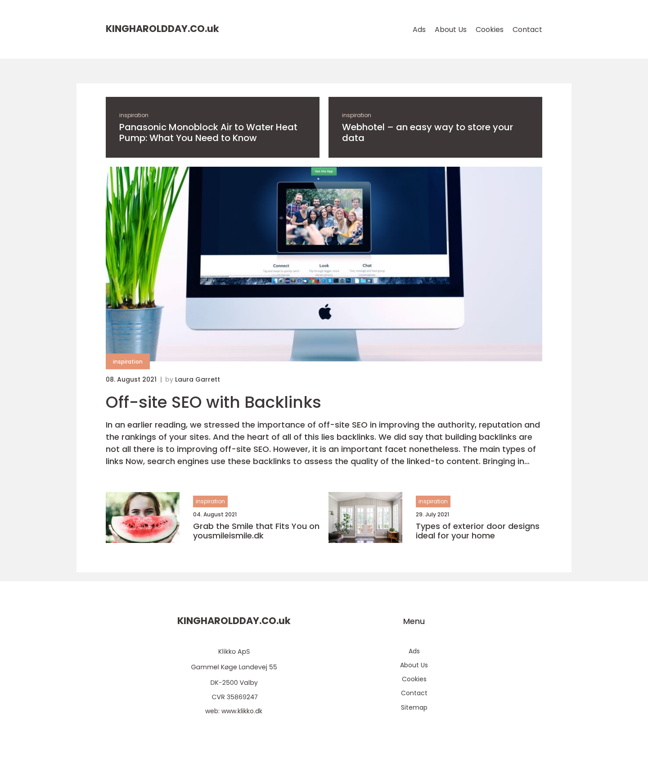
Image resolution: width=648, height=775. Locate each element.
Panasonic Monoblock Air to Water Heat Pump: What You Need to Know (208, 132)
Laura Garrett (197, 379)
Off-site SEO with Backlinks (213, 402)
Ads (419, 29)
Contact (527, 29)
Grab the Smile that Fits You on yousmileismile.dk (256, 531)
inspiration (133, 115)
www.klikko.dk (241, 711)
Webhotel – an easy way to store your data (427, 132)
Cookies (490, 29)
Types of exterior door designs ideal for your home (478, 531)
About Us (451, 29)
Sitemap (414, 707)
